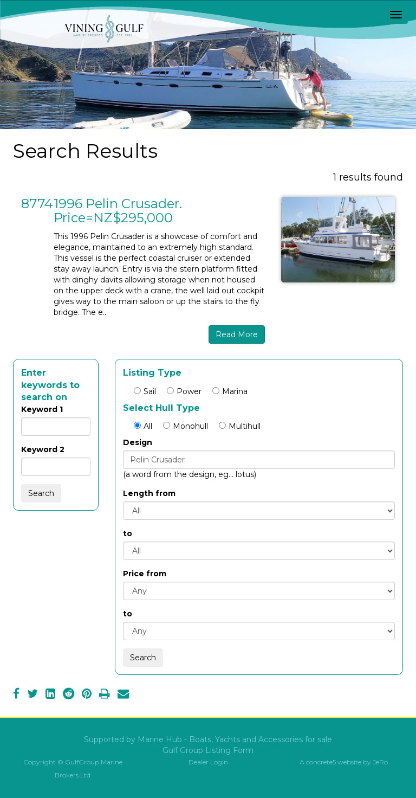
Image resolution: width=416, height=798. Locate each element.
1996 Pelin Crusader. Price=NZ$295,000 (118, 211)
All (143, 426)
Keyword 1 (42, 409)
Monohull (185, 426)
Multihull (240, 426)
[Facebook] (16, 695)
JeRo (380, 762)
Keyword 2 (42, 449)
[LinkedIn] (50, 695)
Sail (145, 391)
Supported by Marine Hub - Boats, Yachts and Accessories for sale (208, 739)
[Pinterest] (87, 695)
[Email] (123, 695)
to (127, 533)
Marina (230, 391)
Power (184, 391)
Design (137, 442)
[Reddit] (68, 695)
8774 (37, 203)
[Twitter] (32, 695)
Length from (149, 493)
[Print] (104, 695)
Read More (237, 334)
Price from (144, 573)
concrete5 (321, 762)
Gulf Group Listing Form (207, 750)
